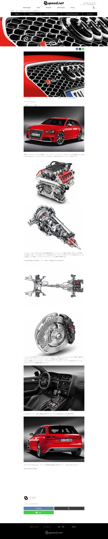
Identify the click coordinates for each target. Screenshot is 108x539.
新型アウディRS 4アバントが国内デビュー (44, 34)
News (17, 14)
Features (32, 14)
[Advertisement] (54, 481)
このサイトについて (34, 526)
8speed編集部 (33, 38)
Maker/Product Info (51, 14)
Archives (90, 14)
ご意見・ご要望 (60, 526)
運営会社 (74, 526)
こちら (33, 101)
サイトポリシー (47, 526)
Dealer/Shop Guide (72, 14)
